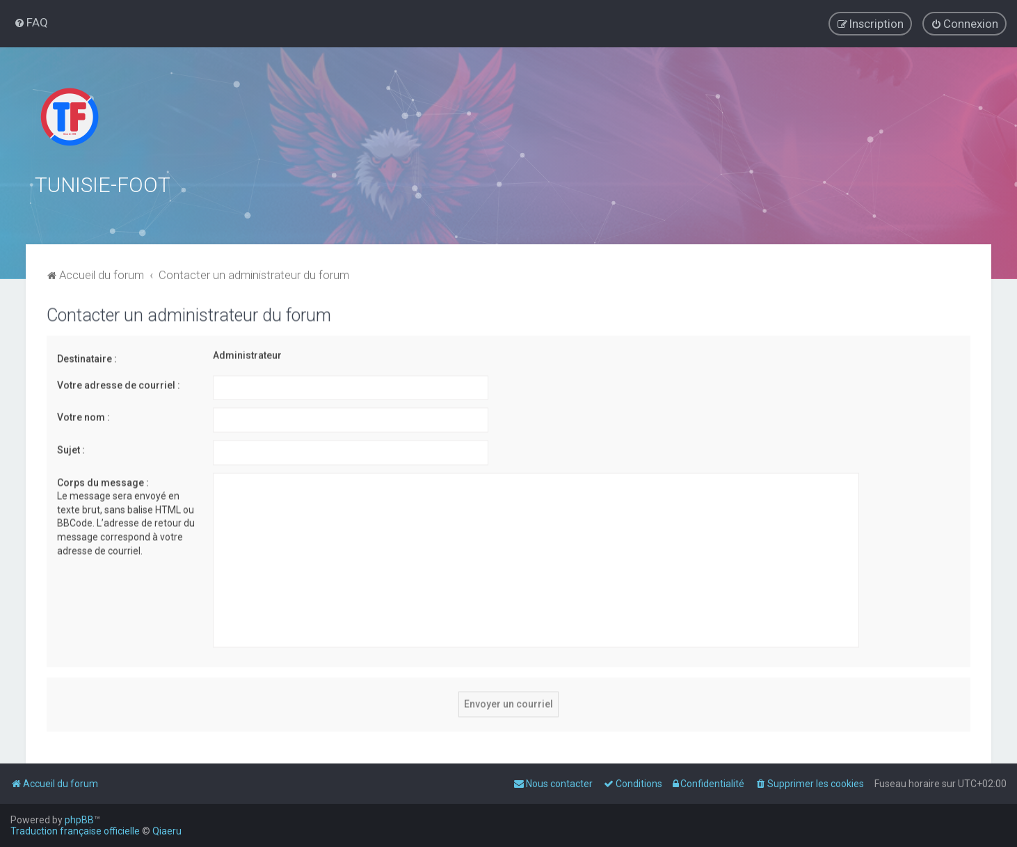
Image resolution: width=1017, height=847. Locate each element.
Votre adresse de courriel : (118, 382)
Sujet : (71, 446)
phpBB (79, 819)
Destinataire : (87, 355)
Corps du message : (103, 479)
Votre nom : (83, 414)
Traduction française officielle (75, 831)
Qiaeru (167, 831)
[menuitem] (30, 21)
